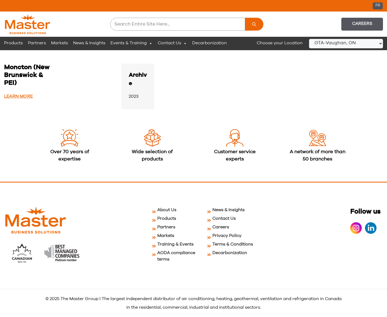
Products (13, 43)
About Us (166, 210)
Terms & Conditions (232, 244)
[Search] (254, 24)
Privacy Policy (226, 236)
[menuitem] (378, 5)
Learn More (18, 96)
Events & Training (131, 43)
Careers (362, 23)
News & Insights (89, 43)
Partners (37, 43)
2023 (133, 96)
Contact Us (172, 43)
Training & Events (175, 244)
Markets (59, 43)
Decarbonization (209, 43)
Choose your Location (280, 43)
